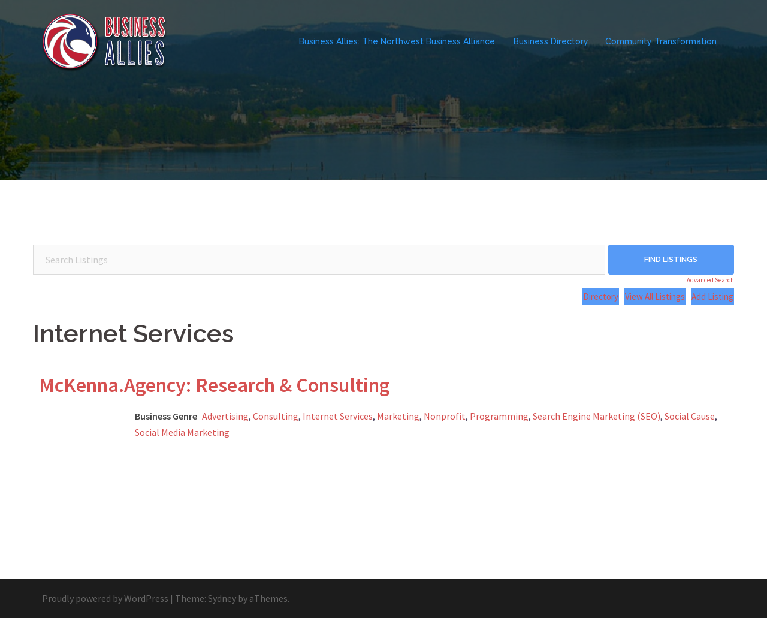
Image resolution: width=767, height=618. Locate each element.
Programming (499, 416)
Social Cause (690, 416)
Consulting (275, 416)
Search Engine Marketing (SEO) (596, 416)
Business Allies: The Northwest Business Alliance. (398, 41)
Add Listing (712, 296)
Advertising (225, 416)
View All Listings (655, 296)
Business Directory (551, 41)
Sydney (222, 598)
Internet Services (338, 416)
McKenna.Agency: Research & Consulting (214, 384)
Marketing (398, 416)
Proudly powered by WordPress (105, 598)
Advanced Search (710, 280)
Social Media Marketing (182, 432)
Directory (600, 296)
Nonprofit (445, 416)
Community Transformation (661, 41)
